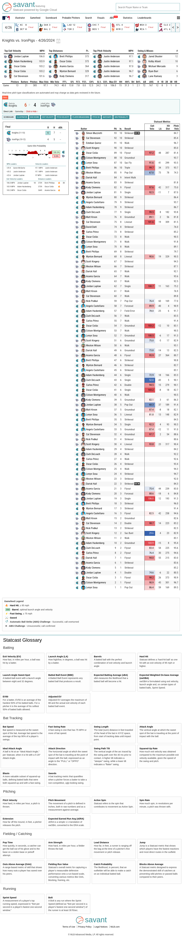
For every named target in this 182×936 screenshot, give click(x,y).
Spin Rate (145, 800)
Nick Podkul (92, 301)
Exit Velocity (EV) (12, 656)
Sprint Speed (10, 897)
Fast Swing (16, 613)
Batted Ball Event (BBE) (60, 675)
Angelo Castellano (95, 202)
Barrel (15, 609)
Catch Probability (103, 864)
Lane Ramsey (155, 76)
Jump (142, 842)
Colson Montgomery (96, 157)
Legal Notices (101, 927)
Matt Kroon (91, 217)
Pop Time (8, 842)
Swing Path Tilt (102, 748)
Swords (52, 773)
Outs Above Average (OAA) (17, 864)
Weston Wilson (93, 172)
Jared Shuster (155, 56)
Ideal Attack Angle (12, 748)
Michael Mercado (157, 66)
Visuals (100, 17)
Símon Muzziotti (94, 133)
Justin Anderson (112, 56)
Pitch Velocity (10, 800)
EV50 (5, 696)
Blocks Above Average (151, 864)
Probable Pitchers (71, 17)
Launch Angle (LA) (58, 656)
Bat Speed (8, 726)
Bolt (50, 897)
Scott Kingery (92, 147)
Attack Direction (56, 748)
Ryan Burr (153, 71)
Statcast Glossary (22, 640)
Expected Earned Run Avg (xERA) (66, 818)
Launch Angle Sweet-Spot (16, 675)
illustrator (20, 17)
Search (88, 17)
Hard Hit (14, 605)
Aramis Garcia (67, 66)
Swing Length (101, 726)
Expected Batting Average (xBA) (111, 675)
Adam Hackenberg (23, 61)
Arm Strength (55, 842)
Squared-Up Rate (149, 748)
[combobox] (148, 7)
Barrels (98, 656)
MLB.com (115, 927)
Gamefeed (35, 17)
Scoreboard (51, 17)
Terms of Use (69, 927)
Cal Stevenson (21, 76)
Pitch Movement (56, 800)
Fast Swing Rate (57, 726)
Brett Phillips (66, 56)
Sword (13, 618)
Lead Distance (101, 842)
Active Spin (100, 800)
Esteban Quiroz (93, 143)
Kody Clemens (67, 76)
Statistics (127, 17)
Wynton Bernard (68, 71)
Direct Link (8, 111)
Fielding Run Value (58, 864)
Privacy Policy (85, 927)
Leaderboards (144, 17)
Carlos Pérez (92, 231)
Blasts (6, 773)
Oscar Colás (20, 66)
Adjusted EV (54, 696)
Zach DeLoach (93, 212)
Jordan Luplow (21, 56)
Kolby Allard (154, 61)
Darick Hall (91, 177)
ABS (114, 17)
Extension (8, 818)
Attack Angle (146, 726)
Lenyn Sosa (91, 162)
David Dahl (91, 226)
